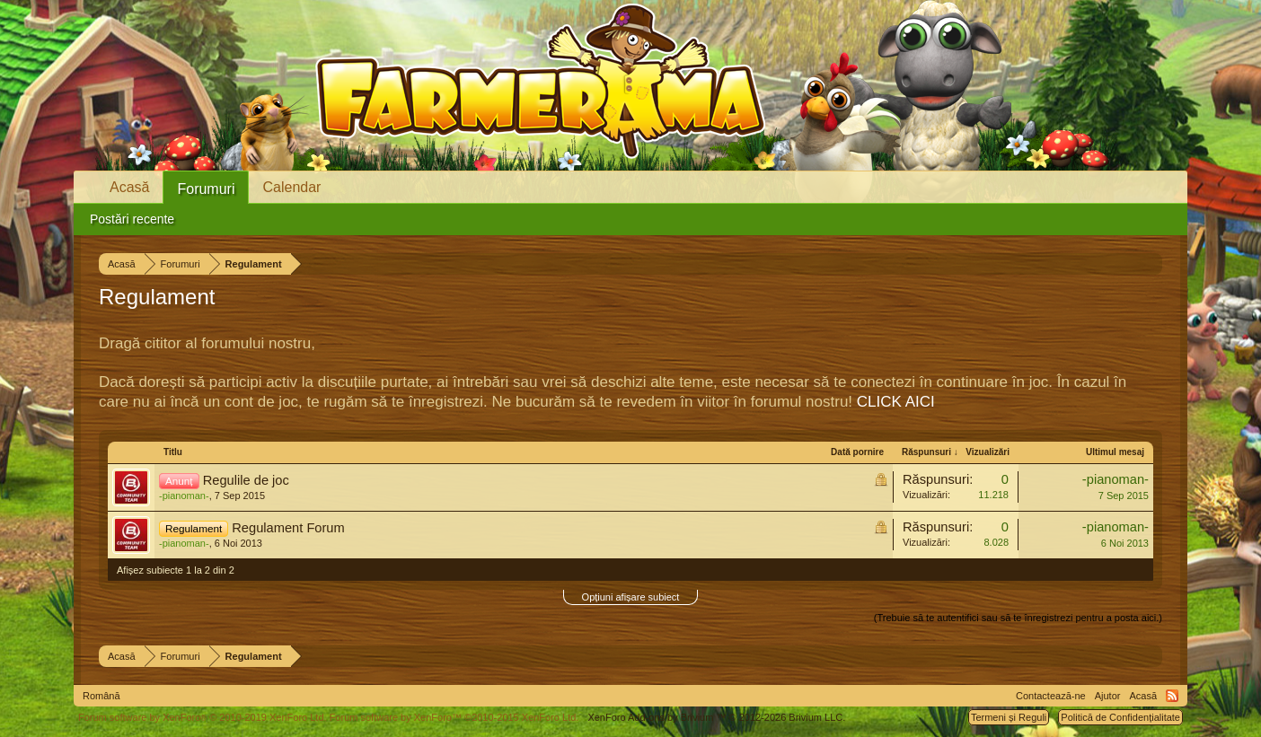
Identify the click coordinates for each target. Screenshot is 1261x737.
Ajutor (1108, 695)
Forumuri (205, 189)
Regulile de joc (246, 480)
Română (101, 695)
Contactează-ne (1051, 695)
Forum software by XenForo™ (454, 717)
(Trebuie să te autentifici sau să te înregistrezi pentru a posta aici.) (1018, 617)
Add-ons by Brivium (716, 717)
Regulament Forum (288, 528)
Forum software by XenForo (202, 717)
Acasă (129, 187)
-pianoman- (184, 495)
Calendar (291, 187)
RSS (1172, 695)
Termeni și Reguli (1008, 717)
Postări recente (132, 219)
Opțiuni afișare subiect (631, 597)
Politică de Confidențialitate (1120, 717)
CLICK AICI (896, 401)
